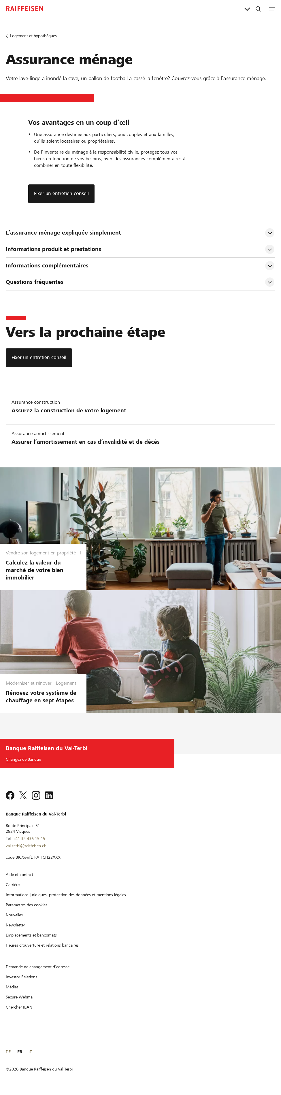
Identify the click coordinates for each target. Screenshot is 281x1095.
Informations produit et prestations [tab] (53, 249)
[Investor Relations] (21, 977)
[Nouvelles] (14, 915)
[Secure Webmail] (20, 997)
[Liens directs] (247, 8)
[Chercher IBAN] (19, 1007)
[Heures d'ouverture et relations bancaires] (42, 945)
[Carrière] (13, 884)
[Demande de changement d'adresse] (37, 966)
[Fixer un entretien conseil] (39, 357)
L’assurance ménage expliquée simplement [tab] (63, 232)
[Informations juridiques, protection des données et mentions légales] (66, 894)
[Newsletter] (15, 925)
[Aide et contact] (19, 874)
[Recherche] (258, 8)
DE (8, 1051)
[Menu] (272, 8)
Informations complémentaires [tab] (47, 265)
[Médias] (12, 987)
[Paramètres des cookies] (26, 905)
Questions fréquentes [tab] (34, 282)
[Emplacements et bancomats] (31, 935)
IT (30, 1051)
